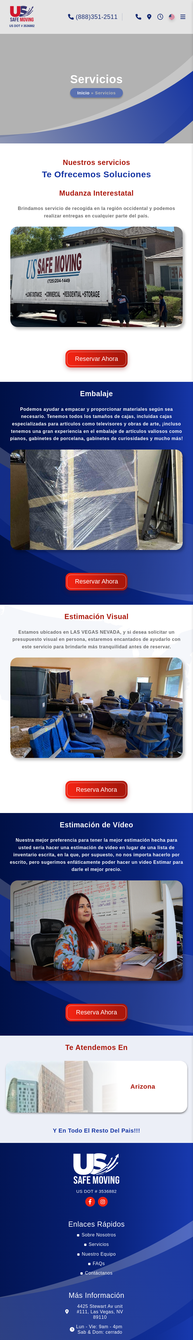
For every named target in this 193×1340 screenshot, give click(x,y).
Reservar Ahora (97, 359)
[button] (21, 14)
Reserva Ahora (97, 790)
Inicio (84, 93)
